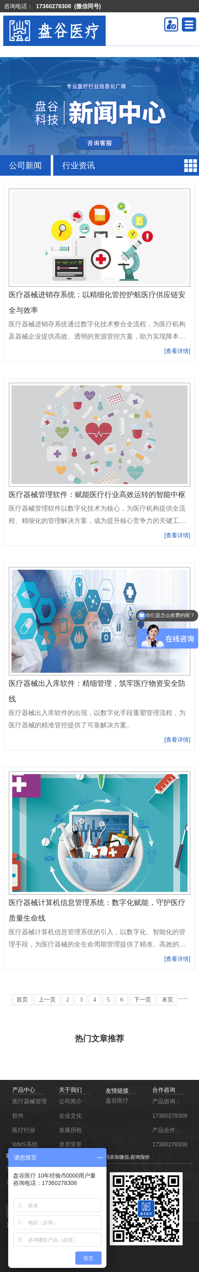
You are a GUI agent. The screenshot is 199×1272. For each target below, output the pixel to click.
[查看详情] (177, 351)
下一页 (142, 1000)
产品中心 (23, 1089)
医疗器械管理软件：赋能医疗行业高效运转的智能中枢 (97, 494)
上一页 (47, 1000)
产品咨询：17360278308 (169, 1108)
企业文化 (71, 1115)
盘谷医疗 (117, 1100)
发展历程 (70, 1130)
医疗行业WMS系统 (25, 1137)
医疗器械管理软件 (29, 1108)
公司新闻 (25, 165)
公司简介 (70, 1101)
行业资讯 (78, 165)
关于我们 (70, 1089)
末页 (167, 1000)
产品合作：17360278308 (169, 1137)
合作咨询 (163, 1089)
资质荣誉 (70, 1144)
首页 (22, 1000)
